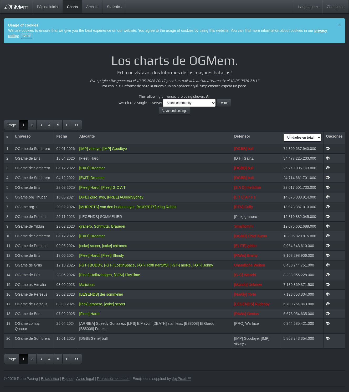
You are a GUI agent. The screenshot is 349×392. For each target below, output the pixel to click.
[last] (76, 125)
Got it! (26, 36)
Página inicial (48, 7)
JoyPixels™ (181, 379)
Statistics (114, 7)
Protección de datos (113, 379)
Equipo (68, 379)
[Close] (339, 25)
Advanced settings (174, 111)
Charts (74, 6)
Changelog (336, 7)
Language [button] (308, 7)
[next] (66, 125)
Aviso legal (85, 379)
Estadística (50, 379)
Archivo (92, 7)
